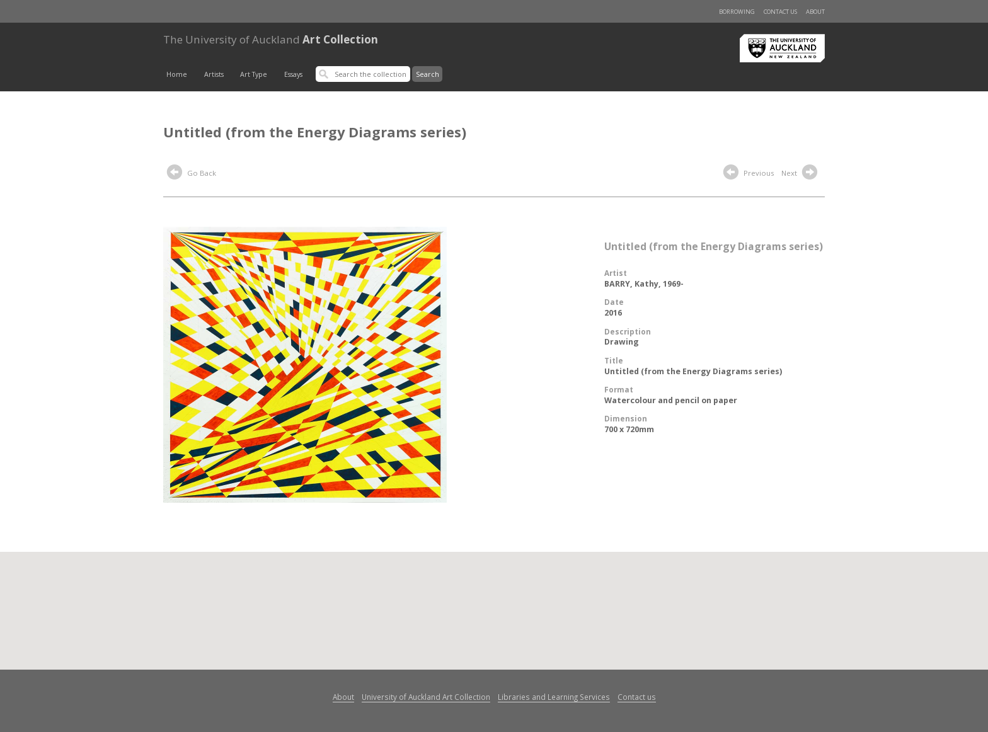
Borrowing (737, 12)
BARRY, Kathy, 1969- (644, 283)
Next (800, 173)
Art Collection (270, 39)
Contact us (780, 12)
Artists (214, 74)
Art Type (253, 74)
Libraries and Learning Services (554, 697)
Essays (293, 74)
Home (176, 74)
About (815, 12)
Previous (748, 173)
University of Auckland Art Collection (426, 697)
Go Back (191, 173)
